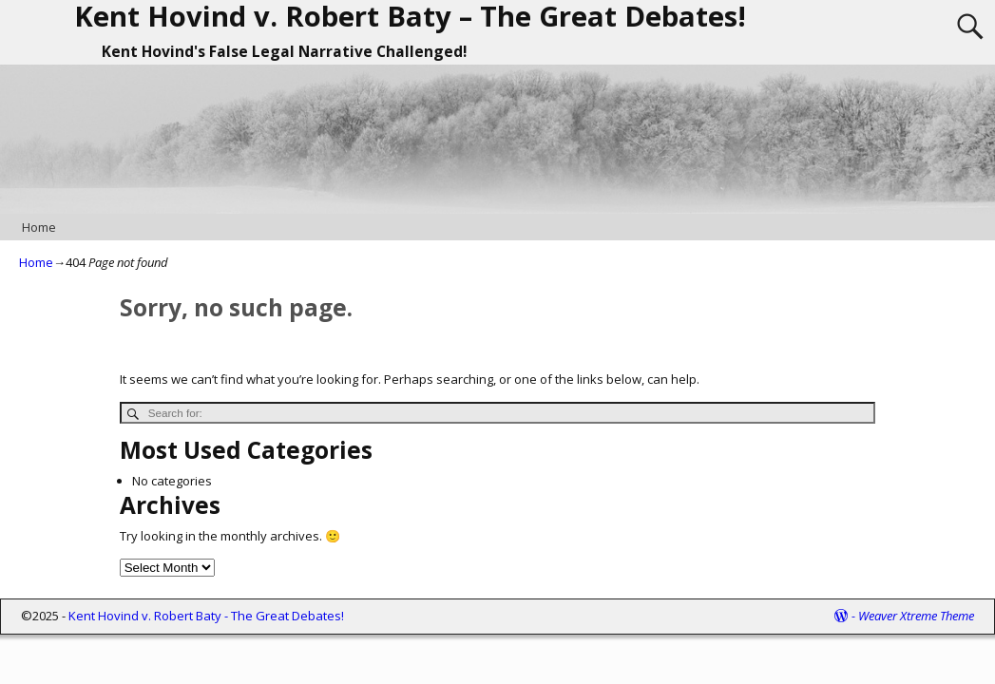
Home (39, 227)
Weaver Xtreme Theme (916, 615)
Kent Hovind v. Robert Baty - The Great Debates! (206, 615)
